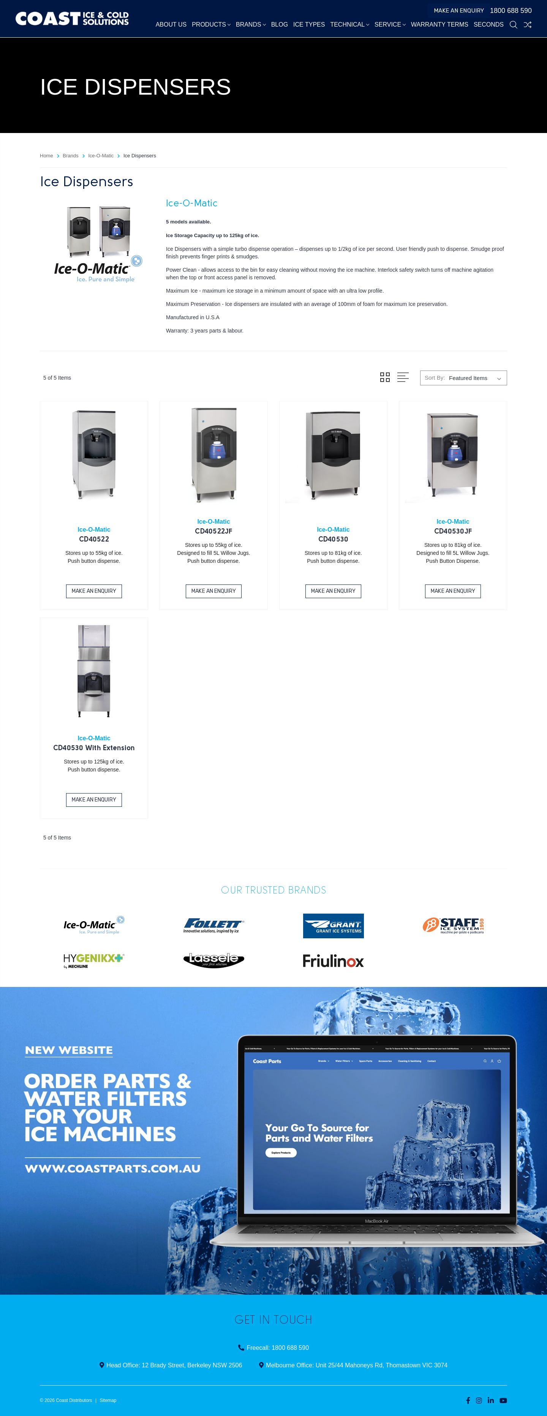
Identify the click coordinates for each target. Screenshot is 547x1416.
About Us (171, 24)
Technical (349, 24)
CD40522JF (213, 531)
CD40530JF (453, 531)
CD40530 (333, 539)
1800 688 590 (507, 10)
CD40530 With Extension (94, 748)
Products (211, 24)
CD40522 (94, 539)
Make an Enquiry (459, 10)
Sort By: (435, 377)
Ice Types (309, 24)
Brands (251, 24)
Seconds (489, 24)
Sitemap (108, 1400)
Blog (279, 24)
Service (390, 24)
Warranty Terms (439, 24)
